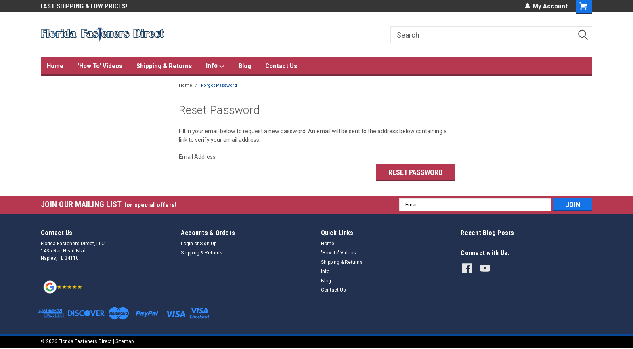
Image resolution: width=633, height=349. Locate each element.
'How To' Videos (100, 66)
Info (215, 65)
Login (187, 243)
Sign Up (208, 243)
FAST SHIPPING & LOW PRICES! (84, 6)
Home (55, 66)
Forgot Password (219, 85)
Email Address (197, 156)
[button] (63, 286)
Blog (245, 66)
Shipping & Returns (164, 66)
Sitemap (124, 341)
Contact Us (281, 66)
